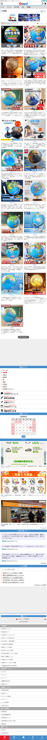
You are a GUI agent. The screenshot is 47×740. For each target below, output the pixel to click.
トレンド (4, 678)
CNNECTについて (6, 628)
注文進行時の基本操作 (7, 644)
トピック (43, 527)
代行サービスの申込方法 (8, 638)
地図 (4, 382)
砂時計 (5, 386)
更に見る (43, 563)
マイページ (4, 699)
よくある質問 (5, 702)
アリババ (13, 23)
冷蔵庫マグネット (8, 389)
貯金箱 (5, 384)
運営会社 (4, 724)
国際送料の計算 (6, 681)
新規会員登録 (5, 690)
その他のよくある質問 (40, 585)
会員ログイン (5, 693)
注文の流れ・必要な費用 (8, 641)
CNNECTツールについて (8, 635)
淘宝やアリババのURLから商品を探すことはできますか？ (14, 573)
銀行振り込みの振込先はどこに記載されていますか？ (14, 582)
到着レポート (5, 684)
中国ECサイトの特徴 (7, 659)
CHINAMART (5, 733)
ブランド (4, 675)
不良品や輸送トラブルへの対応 (10, 653)
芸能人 (5, 375)
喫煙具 (5, 377)
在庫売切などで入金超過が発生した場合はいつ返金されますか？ (14, 577)
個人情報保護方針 (6, 714)
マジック (5, 370)
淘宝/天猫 (5, 23)
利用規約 (4, 711)
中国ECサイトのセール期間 (9, 662)
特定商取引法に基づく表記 (8, 720)
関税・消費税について (7, 656)
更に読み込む (23, 337)
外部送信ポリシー (6, 717)
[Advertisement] (23, 352)
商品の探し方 (5, 632)
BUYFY (4, 730)
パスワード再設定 (6, 696)
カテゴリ (4, 671)
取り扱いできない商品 (7, 650)
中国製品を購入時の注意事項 (9, 665)
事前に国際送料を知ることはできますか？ (14, 575)
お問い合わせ (5, 705)
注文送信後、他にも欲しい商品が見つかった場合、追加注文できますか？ (14, 580)
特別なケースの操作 (7, 647)
